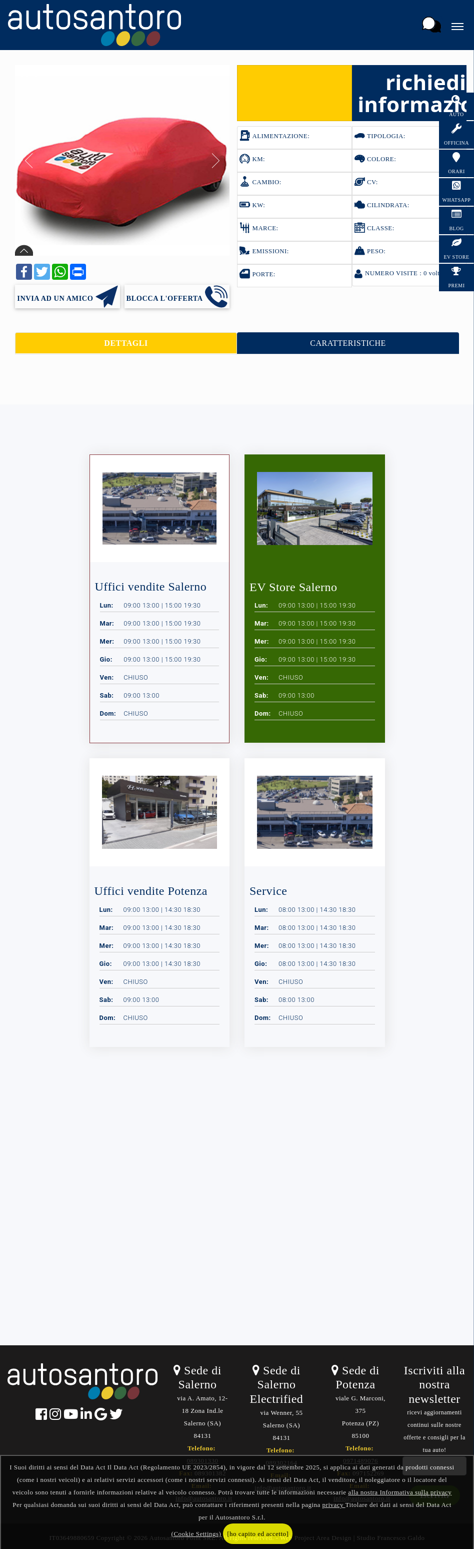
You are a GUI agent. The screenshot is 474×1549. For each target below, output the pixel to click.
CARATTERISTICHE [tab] (348, 343)
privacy (334, 1504)
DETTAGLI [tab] (126, 343)
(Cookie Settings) (197, 1533)
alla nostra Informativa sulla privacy (400, 1492)
